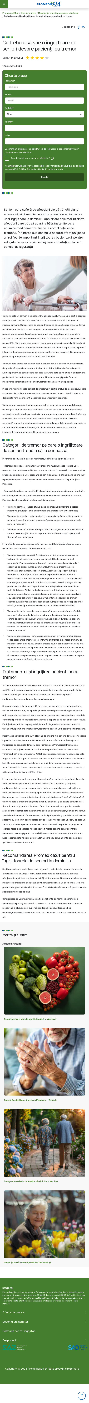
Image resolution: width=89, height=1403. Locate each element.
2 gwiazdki (32, 58)
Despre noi (9, 1340)
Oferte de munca (13, 1312)
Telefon (9, 121)
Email (7, 135)
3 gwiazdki (37, 58)
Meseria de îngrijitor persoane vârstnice (58, 13)
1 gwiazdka (27, 58)
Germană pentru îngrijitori (18, 1331)
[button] (82, 1396)
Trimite (45, 177)
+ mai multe (25, 152)
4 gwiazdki (42, 58)
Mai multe (59, 169)
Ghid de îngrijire (28, 13)
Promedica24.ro (10, 13)
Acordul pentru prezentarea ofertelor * (30, 158)
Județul (9, 108)
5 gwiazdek (47, 58)
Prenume (10, 80)
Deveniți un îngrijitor (15, 1321)
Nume (8, 94)
